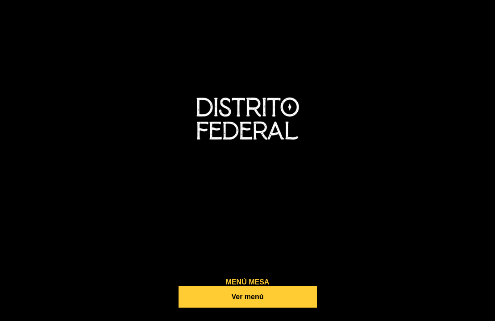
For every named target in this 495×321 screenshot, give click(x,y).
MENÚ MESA (248, 282)
